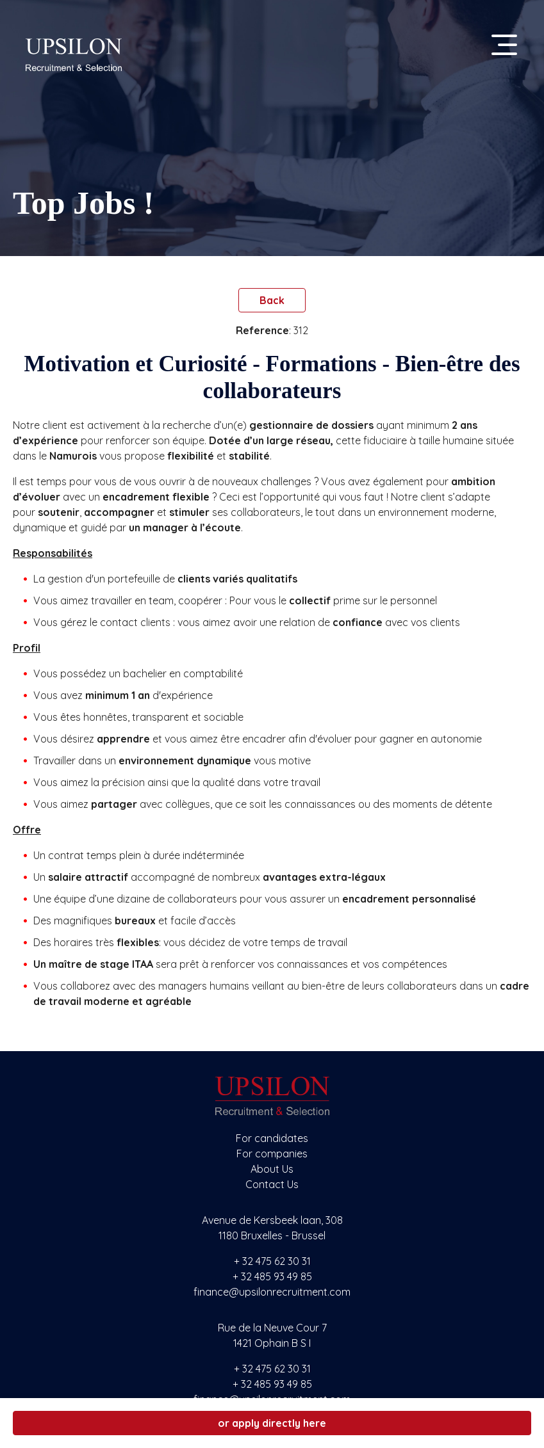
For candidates (272, 1138)
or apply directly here (272, 1423)
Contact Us (272, 1184)
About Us (272, 1168)
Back (272, 300)
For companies (272, 1153)
